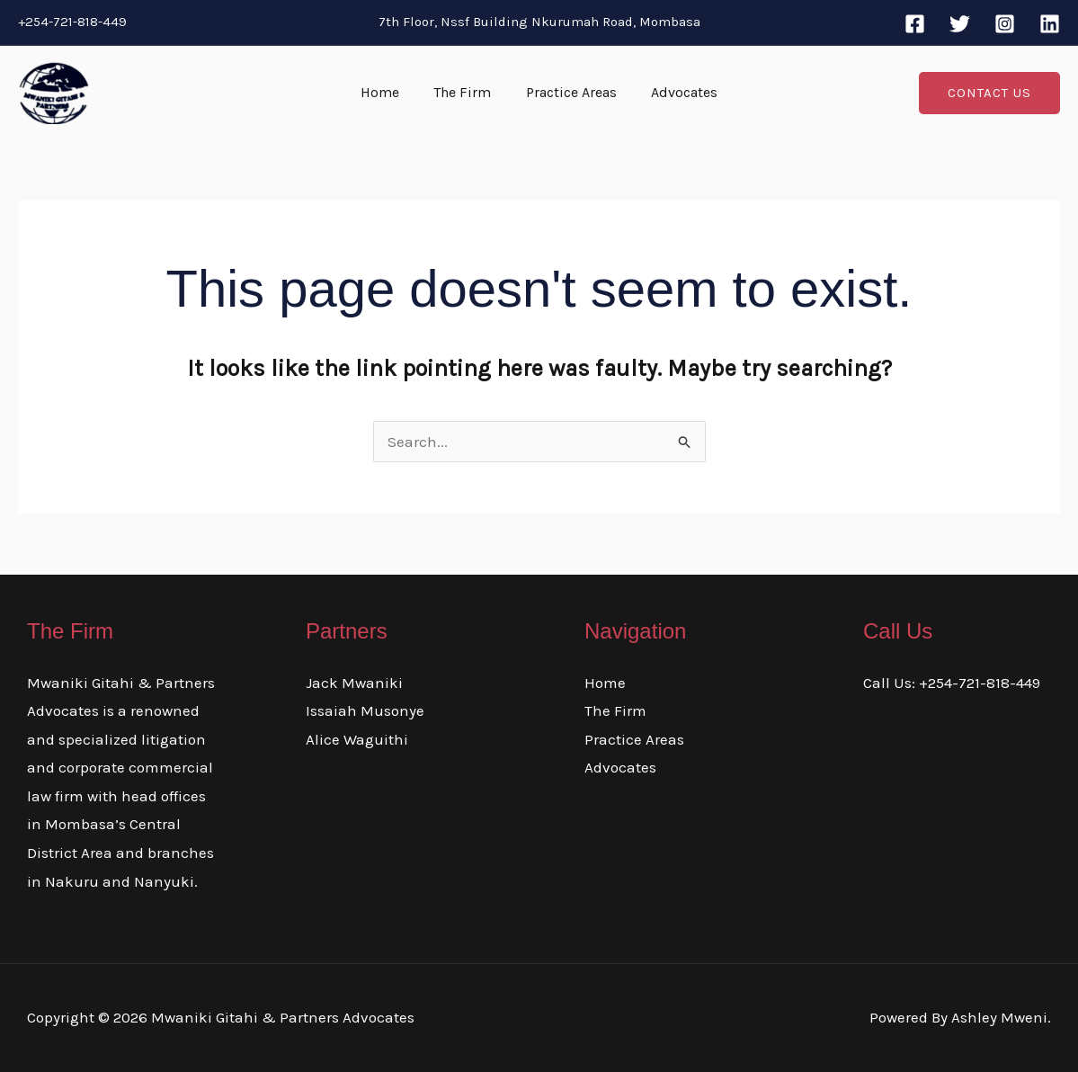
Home (389, 92)
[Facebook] (914, 23)
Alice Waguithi (357, 739)
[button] (989, 93)
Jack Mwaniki (354, 683)
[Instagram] (1004, 23)
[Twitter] (959, 23)
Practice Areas (568, 92)
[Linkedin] (1049, 23)
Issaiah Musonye (365, 710)
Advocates (676, 92)
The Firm (465, 92)
